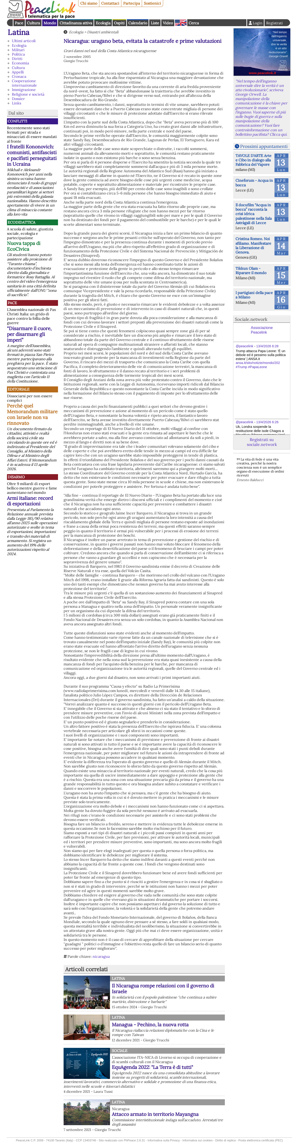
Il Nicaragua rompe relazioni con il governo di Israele (163, 989)
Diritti (17, 58)
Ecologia (103, 23)
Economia (20, 63)
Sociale (119, 1050)
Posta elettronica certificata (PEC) (260, 1140)
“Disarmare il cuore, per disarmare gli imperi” (29, 334)
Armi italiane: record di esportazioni (30, 501)
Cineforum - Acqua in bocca (254, 182)
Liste (155, 23)
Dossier (18, 98)
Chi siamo (88, 3)
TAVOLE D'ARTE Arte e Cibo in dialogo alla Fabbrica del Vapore (253, 160)
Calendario (137, 23)
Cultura (33, 23)
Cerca (194, 23)
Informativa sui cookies (197, 1140)
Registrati (274, 23)
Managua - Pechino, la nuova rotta (150, 1024)
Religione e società (28, 94)
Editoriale (18, 389)
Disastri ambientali (102, 32)
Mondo (50, 23)
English (181, 22)
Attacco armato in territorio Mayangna (155, 1114)
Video (168, 23)
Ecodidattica (21, 222)
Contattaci (110, 3)
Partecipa (131, 3)
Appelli (18, 72)
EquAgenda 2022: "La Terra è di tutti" (152, 1067)
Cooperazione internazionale (24, 83)
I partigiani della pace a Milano (254, 294)
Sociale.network (251, 319)
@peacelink (244, 346)
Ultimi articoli (24, 40)
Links (16, 103)
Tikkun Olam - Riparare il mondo (251, 270)
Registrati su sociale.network (262, 442)
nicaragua (101, 956)
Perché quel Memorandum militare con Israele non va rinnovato (32, 414)
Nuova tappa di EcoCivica (23, 246)
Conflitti (17, 121)
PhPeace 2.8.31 (134, 1140)
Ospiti (119, 23)
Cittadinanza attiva (76, 23)
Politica (18, 54)
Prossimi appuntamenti (263, 146)
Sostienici (152, 3)
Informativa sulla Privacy (164, 1140)
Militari (18, 49)
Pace (19, 23)
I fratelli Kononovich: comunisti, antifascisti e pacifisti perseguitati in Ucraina (32, 155)
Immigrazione (24, 89)
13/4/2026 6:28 (267, 346)
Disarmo (16, 477)
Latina (18, 32)
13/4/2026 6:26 (267, 422)
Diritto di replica (225, 1140)
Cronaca (19, 76)
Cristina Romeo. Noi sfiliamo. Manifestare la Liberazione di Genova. (253, 245)
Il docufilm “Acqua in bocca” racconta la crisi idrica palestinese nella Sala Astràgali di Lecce (254, 214)
